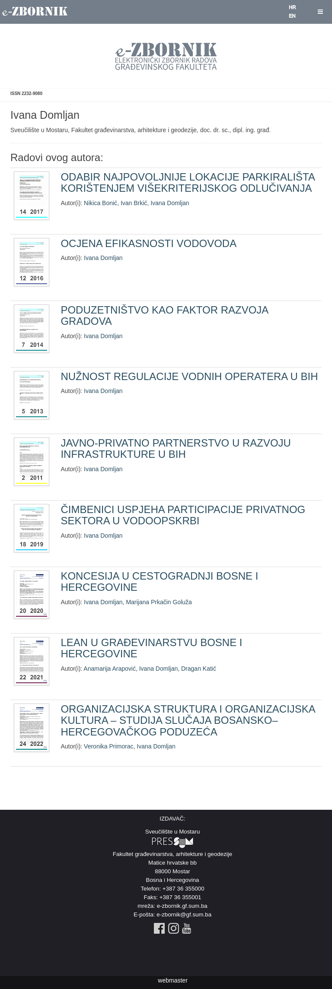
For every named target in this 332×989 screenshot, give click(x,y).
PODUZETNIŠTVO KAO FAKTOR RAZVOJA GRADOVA (164, 315)
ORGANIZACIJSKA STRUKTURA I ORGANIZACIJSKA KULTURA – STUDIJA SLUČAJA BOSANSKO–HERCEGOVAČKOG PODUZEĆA (188, 720)
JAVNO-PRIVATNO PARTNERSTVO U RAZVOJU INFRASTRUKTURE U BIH (176, 448)
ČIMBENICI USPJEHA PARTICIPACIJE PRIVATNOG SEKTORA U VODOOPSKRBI (183, 515)
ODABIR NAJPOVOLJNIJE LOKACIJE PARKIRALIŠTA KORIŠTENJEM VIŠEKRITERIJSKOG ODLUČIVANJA (187, 182)
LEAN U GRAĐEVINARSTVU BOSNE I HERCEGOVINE (151, 648)
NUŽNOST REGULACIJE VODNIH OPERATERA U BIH (189, 376)
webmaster (172, 980)
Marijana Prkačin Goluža (159, 602)
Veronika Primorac (108, 746)
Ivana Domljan (169, 203)
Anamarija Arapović (109, 668)
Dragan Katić (198, 668)
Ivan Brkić (134, 203)
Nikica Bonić (100, 203)
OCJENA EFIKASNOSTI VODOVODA (148, 243)
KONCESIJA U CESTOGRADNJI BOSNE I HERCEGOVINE (159, 581)
